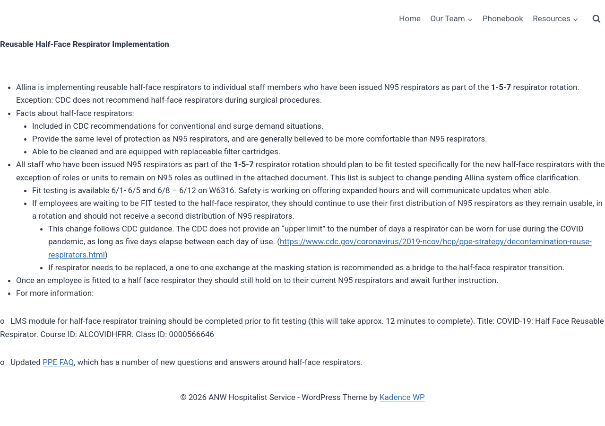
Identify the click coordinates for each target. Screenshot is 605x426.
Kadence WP (402, 397)
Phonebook (503, 18)
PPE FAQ (58, 362)
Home (410, 18)
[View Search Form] (596, 18)
